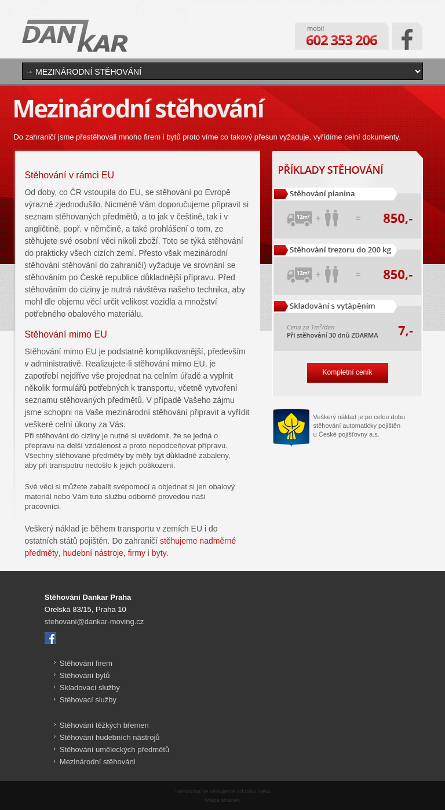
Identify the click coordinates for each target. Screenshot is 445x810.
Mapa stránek (222, 800)
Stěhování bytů (85, 675)
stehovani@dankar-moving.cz (94, 621)
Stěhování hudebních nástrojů (110, 737)
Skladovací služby (90, 687)
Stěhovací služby (88, 699)
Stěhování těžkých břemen (104, 725)
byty (159, 553)
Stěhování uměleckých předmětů (114, 749)
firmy (136, 553)
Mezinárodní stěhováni (98, 761)
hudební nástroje (93, 553)
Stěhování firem (86, 663)
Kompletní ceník (348, 372)
